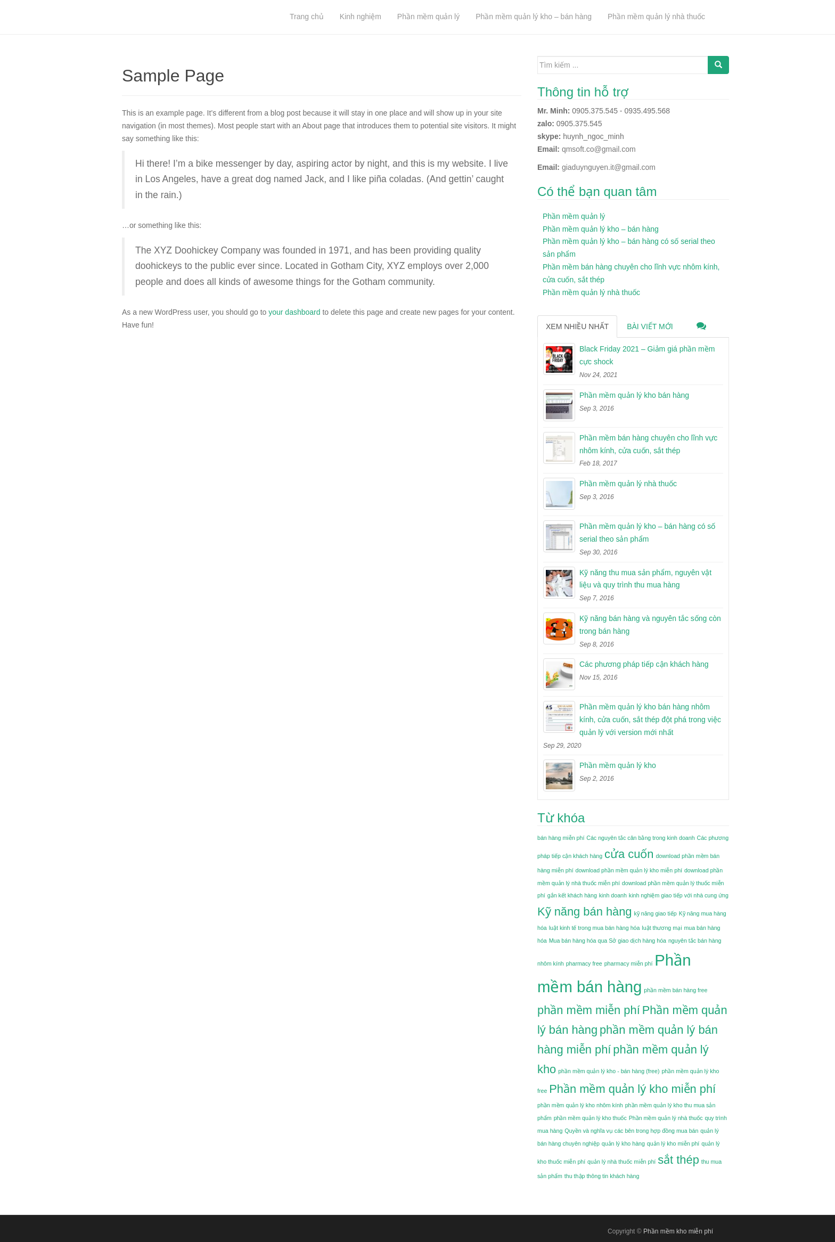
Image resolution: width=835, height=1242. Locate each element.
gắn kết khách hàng (572, 895)
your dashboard (294, 312)
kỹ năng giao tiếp (655, 913)
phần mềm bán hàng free (675, 990)
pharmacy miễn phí (628, 963)
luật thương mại (662, 928)
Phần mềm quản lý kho (617, 765)
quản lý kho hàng (623, 1143)
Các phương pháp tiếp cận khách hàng (644, 664)
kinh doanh (613, 895)
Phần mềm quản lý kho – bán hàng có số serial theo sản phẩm (647, 532)
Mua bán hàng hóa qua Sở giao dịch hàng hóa (607, 940)
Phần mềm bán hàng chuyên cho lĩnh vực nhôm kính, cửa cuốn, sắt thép (648, 444)
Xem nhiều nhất (577, 326)
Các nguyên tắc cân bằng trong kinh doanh (640, 838)
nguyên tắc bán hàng (695, 940)
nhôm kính (550, 963)
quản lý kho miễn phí (673, 1143)
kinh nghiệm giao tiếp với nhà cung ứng (678, 895)
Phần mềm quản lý (574, 216)
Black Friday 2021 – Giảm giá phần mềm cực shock (647, 355)
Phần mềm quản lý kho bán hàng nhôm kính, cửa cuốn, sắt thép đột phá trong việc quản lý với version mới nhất (650, 719)
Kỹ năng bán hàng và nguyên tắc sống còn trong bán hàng (650, 624)
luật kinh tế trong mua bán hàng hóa (594, 928)
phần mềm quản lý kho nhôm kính (580, 1105)
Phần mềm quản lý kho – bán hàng (601, 229)
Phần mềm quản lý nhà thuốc (591, 292)
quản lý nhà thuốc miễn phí (621, 1161)
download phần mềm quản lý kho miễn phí (629, 870)
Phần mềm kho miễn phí (678, 1231)
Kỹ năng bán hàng (584, 911)
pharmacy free (584, 963)
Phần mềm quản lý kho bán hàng (634, 395)
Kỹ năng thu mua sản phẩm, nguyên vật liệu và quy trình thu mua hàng (645, 579)
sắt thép (678, 1159)
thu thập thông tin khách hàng (602, 1176)
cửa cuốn (628, 854)
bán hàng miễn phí (560, 838)
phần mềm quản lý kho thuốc (590, 1118)
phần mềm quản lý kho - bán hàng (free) (608, 1071)
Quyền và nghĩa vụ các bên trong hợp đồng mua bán (631, 1130)
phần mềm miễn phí (588, 1010)
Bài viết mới (650, 326)
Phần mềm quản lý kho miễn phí (632, 1089)
